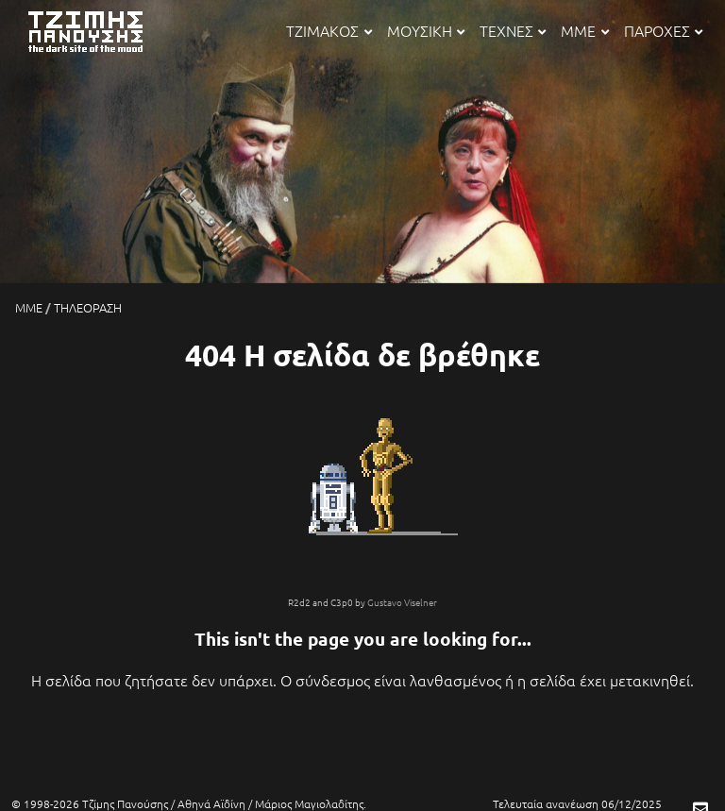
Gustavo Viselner (402, 602)
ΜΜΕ (584, 30)
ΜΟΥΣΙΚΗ (425, 30)
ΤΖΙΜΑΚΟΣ (328, 30)
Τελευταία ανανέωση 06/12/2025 (577, 803)
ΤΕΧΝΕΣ (513, 30)
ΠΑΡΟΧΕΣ (663, 30)
